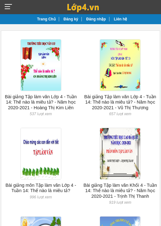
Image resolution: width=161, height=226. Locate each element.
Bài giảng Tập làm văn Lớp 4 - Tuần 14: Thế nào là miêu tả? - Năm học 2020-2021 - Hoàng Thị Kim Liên (41, 102)
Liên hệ (120, 19)
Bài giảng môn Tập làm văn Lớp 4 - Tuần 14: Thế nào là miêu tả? (40, 188)
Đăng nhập (96, 19)
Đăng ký (71, 19)
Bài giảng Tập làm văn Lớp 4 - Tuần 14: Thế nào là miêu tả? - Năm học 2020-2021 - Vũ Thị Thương (120, 102)
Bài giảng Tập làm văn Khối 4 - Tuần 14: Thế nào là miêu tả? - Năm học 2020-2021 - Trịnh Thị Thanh (120, 191)
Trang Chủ (46, 19)
